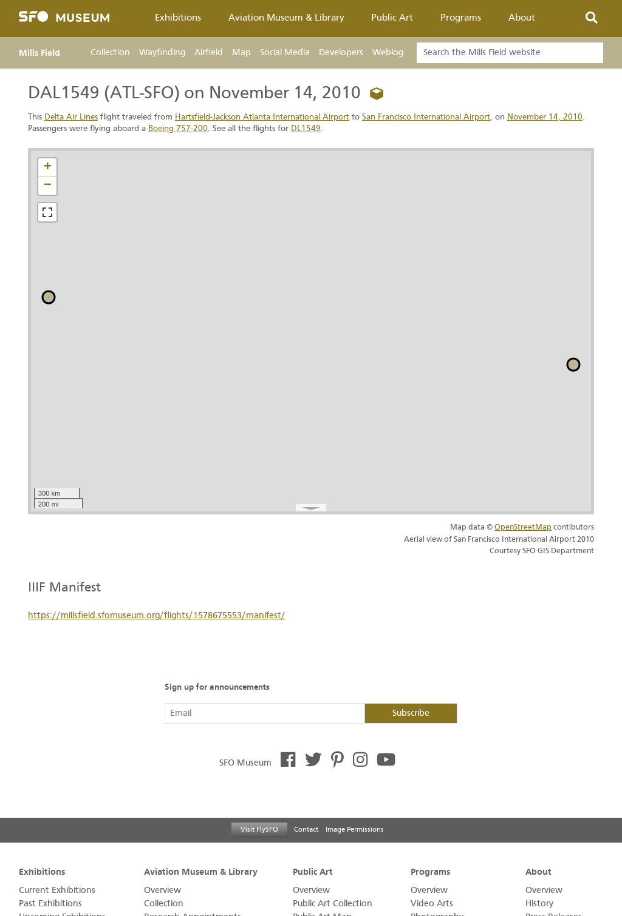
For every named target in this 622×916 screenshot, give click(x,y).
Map (241, 52)
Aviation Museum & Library (286, 17)
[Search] (510, 52)
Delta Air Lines (71, 117)
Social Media (285, 52)
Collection (110, 52)
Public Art (392, 17)
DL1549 (306, 128)
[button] (47, 167)
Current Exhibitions (57, 890)
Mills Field (39, 52)
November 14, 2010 (545, 117)
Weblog (387, 52)
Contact (306, 829)
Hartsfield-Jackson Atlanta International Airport (262, 117)
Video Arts (432, 903)
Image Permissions (355, 829)
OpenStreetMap (523, 526)
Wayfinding (162, 52)
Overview (162, 890)
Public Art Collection (332, 903)
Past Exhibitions (50, 903)
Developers (341, 52)
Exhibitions (178, 17)
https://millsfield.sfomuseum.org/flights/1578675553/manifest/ (156, 615)
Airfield (208, 52)
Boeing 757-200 (178, 128)
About (521, 17)
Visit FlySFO (259, 829)
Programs (460, 17)
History (539, 903)
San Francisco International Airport (426, 117)
